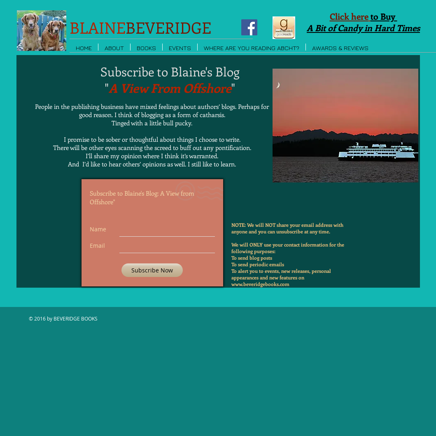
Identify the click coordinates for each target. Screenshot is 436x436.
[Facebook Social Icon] (249, 27)
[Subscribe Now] (152, 270)
